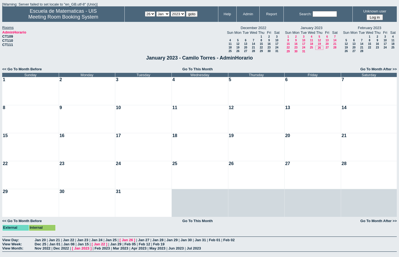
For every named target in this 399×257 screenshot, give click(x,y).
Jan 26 (127, 240)
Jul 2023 (194, 248)
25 (230, 51)
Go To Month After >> (378, 69)
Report (271, 14)
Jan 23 (82, 240)
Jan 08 (69, 244)
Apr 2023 (139, 248)
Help (227, 14)
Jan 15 (83, 244)
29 (261, 51)
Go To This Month (197, 69)
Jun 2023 (176, 248)
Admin (248, 14)
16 (268, 43)
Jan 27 (143, 240)
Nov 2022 (42, 248)
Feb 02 (229, 240)
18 (230, 47)
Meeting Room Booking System (63, 17)
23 (268, 47)
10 (276, 40)
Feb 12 (144, 244)
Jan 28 (157, 240)
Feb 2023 (102, 248)
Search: (305, 14)
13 (245, 43)
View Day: (10, 240)
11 (230, 43)
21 (253, 47)
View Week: (12, 244)
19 (237, 47)
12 (237, 43)
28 (253, 51)
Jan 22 (68, 240)
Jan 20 (40, 240)
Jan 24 (96, 240)
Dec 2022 (61, 248)
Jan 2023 (81, 248)
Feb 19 (159, 244)
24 (276, 47)
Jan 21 (54, 240)
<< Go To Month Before (22, 69)
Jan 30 (186, 240)
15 (261, 43)
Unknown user (374, 11)
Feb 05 (130, 244)
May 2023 (157, 248)
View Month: (12, 248)
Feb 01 (214, 240)
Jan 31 (200, 240)
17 (276, 43)
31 (276, 51)
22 (261, 47)
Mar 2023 (120, 248)
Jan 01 (54, 244)
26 (237, 51)
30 (268, 51)
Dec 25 (40, 244)
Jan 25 (110, 240)
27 (245, 51)
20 (245, 47)
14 (253, 43)
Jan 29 (172, 240)
